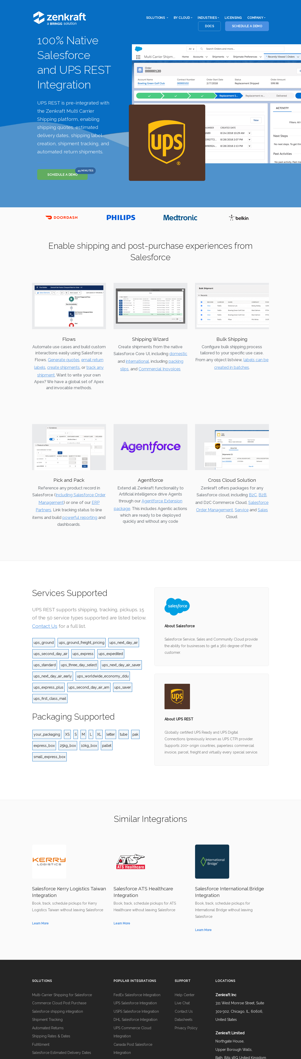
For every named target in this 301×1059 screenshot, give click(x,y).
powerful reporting (79, 517)
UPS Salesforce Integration (135, 1003)
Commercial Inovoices (160, 369)
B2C (253, 494)
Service (242, 509)
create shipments (63, 367)
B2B (262, 494)
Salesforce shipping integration (57, 1011)
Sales (263, 509)
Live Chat (182, 1003)
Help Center (185, 995)
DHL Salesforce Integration (135, 1020)
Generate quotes (63, 359)
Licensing (233, 18)
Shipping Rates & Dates (51, 1036)
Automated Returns (48, 1028)
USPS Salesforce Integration (136, 1011)
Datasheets (184, 1020)
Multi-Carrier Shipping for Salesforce (62, 995)
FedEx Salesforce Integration (137, 995)
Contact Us (44, 626)
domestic (178, 353)
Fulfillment (40, 1044)
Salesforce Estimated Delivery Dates (61, 1053)
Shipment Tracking (47, 1020)
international (137, 361)
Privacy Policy (186, 1028)
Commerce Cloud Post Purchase (59, 1003)
